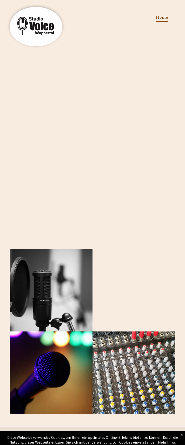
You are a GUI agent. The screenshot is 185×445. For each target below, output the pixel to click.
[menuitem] (162, 17)
